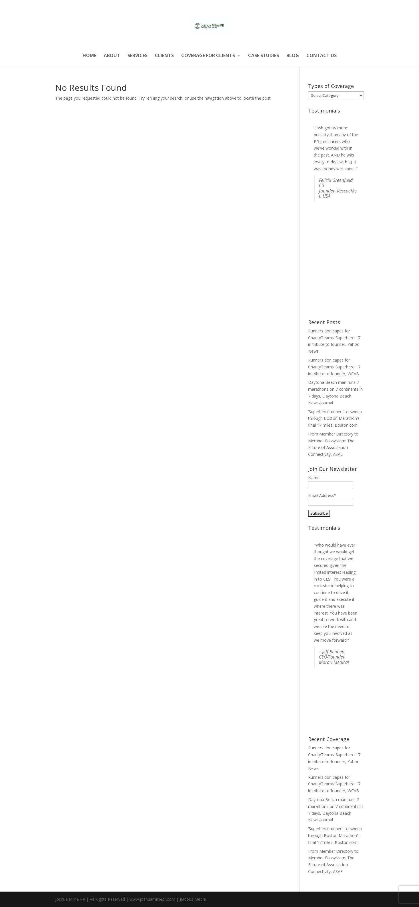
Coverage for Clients (208, 56)
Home (89, 56)
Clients (164, 56)
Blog (292, 56)
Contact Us (321, 56)
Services (137, 56)
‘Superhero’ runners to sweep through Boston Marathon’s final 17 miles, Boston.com (335, 418)
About (112, 56)
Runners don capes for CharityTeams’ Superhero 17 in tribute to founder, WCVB (334, 366)
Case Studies (263, 56)
